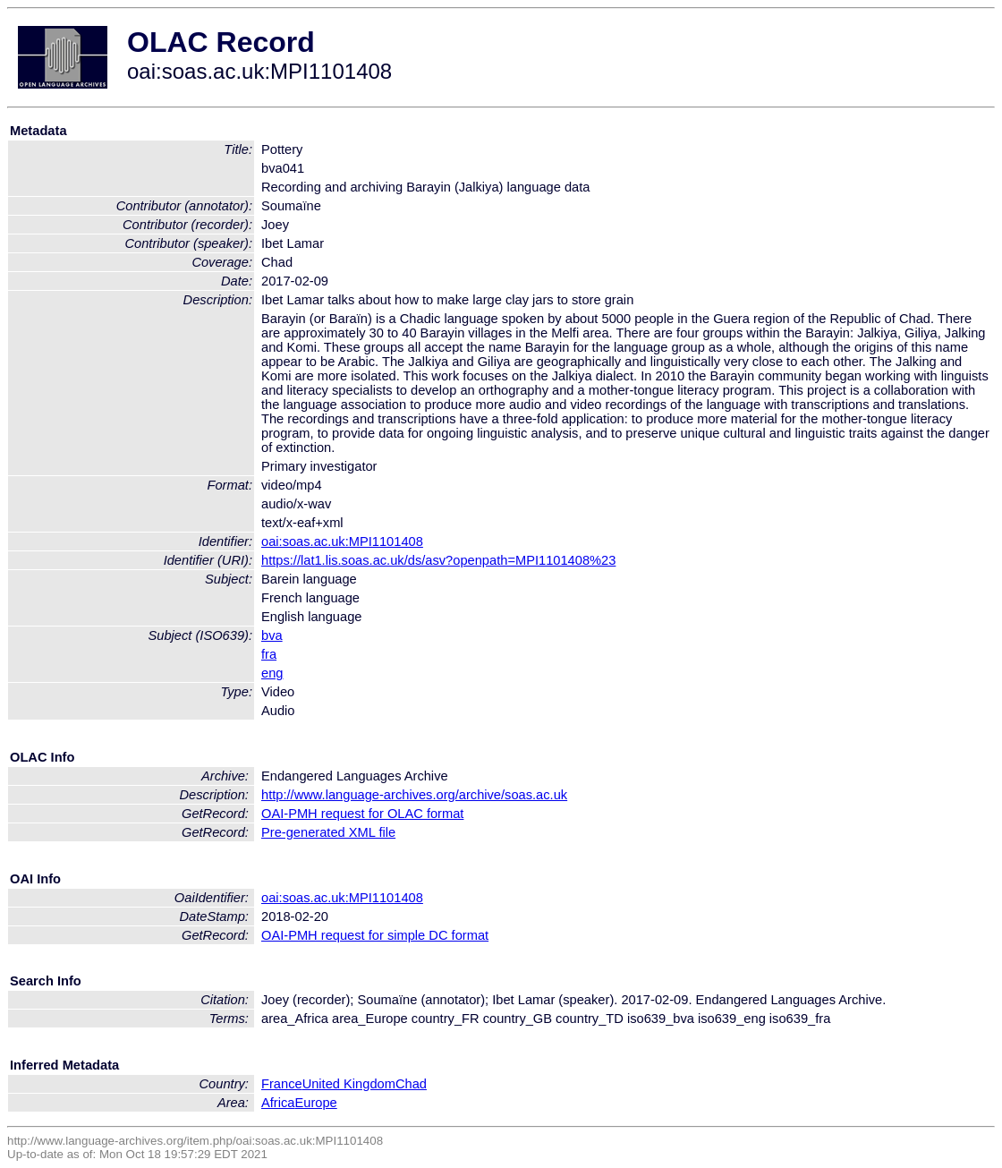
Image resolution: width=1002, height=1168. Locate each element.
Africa (277, 1103)
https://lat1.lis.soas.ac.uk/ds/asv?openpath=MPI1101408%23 (438, 560)
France (281, 1084)
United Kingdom (348, 1084)
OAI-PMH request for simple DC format (374, 935)
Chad (411, 1084)
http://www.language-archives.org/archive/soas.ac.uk (414, 795)
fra (268, 654)
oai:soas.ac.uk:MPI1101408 (342, 541)
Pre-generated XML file (328, 832)
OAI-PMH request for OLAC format (362, 813)
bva (272, 635)
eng (272, 673)
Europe (315, 1103)
